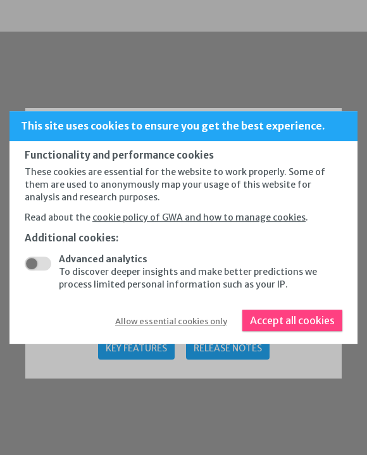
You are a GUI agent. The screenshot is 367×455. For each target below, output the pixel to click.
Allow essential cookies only (171, 321)
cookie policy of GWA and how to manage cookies (199, 217)
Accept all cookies (292, 320)
